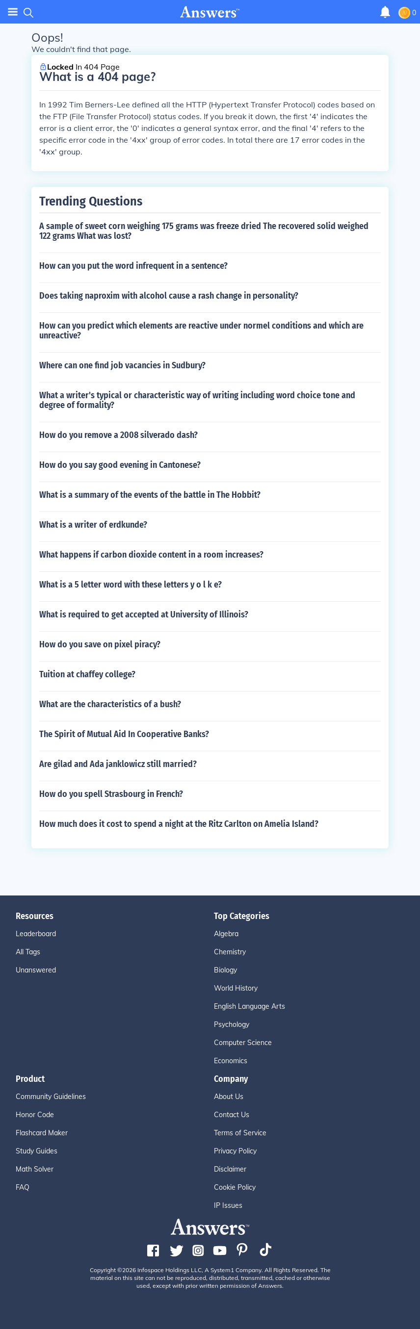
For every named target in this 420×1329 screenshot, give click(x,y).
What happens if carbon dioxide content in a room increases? (151, 554)
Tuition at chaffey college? (87, 674)
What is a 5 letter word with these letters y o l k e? (130, 584)
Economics (230, 1060)
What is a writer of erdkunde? (93, 524)
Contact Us (231, 1114)
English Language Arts (249, 1006)
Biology (225, 970)
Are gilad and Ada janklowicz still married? (118, 764)
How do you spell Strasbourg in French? (111, 794)
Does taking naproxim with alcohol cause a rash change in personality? (168, 295)
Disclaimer (230, 1169)
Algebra (226, 933)
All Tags (28, 951)
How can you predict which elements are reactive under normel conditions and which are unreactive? (201, 330)
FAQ (22, 1187)
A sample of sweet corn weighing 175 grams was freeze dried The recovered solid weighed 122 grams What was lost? (203, 231)
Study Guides (36, 1151)
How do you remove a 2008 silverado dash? (118, 435)
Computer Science (243, 1042)
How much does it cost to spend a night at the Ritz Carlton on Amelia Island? (178, 823)
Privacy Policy (235, 1151)
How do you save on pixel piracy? (99, 644)
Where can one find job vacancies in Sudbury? (122, 365)
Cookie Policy (235, 1187)
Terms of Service (240, 1132)
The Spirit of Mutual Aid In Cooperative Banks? (124, 734)
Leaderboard (36, 933)
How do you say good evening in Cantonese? (120, 465)
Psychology (231, 1024)
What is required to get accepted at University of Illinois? (143, 614)
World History (236, 988)
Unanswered (36, 970)
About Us (228, 1096)
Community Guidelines (51, 1096)
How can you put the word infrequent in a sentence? (133, 265)
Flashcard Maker (42, 1132)
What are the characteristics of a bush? (110, 704)
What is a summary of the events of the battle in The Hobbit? (150, 494)
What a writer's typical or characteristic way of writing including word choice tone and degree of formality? (197, 400)
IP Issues (228, 1205)
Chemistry (230, 951)
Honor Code (35, 1114)
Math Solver (34, 1169)
